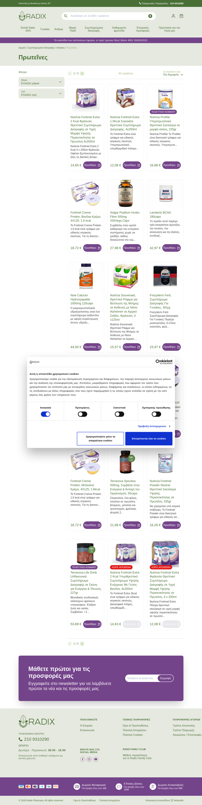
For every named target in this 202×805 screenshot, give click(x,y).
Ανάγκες (60, 47)
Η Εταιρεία (86, 725)
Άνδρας (59, 29)
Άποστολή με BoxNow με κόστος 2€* (35, 3)
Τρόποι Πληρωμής (183, 730)
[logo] (32, 16)
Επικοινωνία (87, 730)
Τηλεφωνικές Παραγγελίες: (162, 3)
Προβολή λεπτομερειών (152, 426)
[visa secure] (49, 786)
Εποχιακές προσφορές (142, 29)
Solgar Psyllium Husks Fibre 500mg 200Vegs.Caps (124, 216)
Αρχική (22, 47)
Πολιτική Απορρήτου (134, 730)
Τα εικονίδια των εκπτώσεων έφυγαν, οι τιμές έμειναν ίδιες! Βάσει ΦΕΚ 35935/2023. (101, 40)
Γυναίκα (44, 29)
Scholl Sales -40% (28, 29)
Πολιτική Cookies (133, 734)
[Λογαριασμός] (173, 16)
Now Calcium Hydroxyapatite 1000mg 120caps (81, 299)
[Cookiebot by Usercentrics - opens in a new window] (158, 361)
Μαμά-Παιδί (73, 29)
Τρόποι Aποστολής (184, 725)
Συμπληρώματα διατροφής (94, 29)
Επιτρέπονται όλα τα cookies (149, 438)
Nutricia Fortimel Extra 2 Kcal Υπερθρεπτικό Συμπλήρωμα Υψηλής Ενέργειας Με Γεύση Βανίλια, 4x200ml (124, 580)
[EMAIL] (142, 678)
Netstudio (177, 800)
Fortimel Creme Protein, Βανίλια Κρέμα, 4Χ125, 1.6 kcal (85, 216)
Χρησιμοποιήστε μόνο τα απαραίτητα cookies (100, 438)
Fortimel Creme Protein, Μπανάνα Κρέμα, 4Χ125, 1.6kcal (85, 485)
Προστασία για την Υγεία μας (169, 29)
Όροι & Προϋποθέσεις (135, 725)
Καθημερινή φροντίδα (119, 29)
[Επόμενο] (82, 74)
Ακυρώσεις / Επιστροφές (187, 734)
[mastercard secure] (56, 786)
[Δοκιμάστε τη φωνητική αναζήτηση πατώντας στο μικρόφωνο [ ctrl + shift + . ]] (150, 16)
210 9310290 (36, 739)
